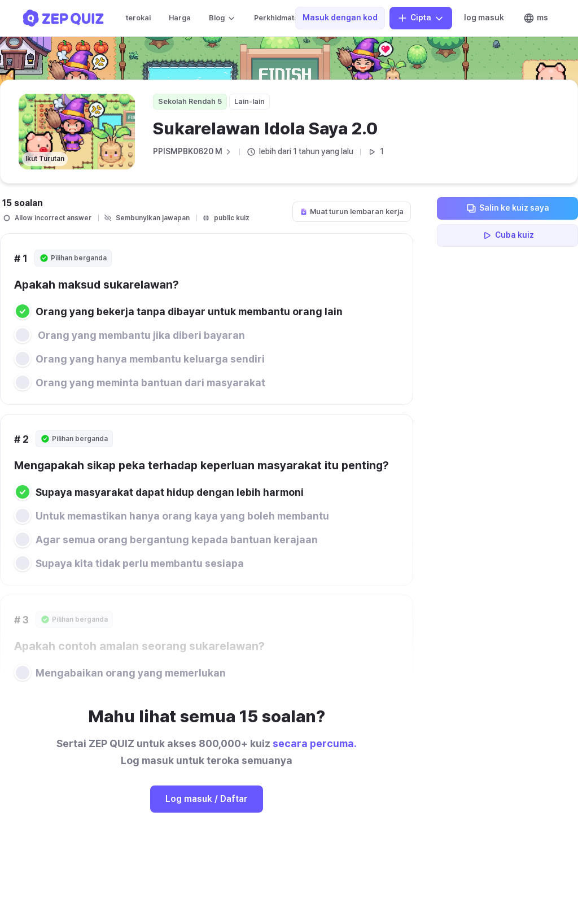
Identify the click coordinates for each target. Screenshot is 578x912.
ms (535, 18)
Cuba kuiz (507, 235)
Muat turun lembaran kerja (352, 211)
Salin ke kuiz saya (507, 208)
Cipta (421, 18)
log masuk (484, 17)
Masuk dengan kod (340, 17)
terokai (138, 18)
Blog (222, 18)
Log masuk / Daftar (206, 798)
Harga (180, 18)
